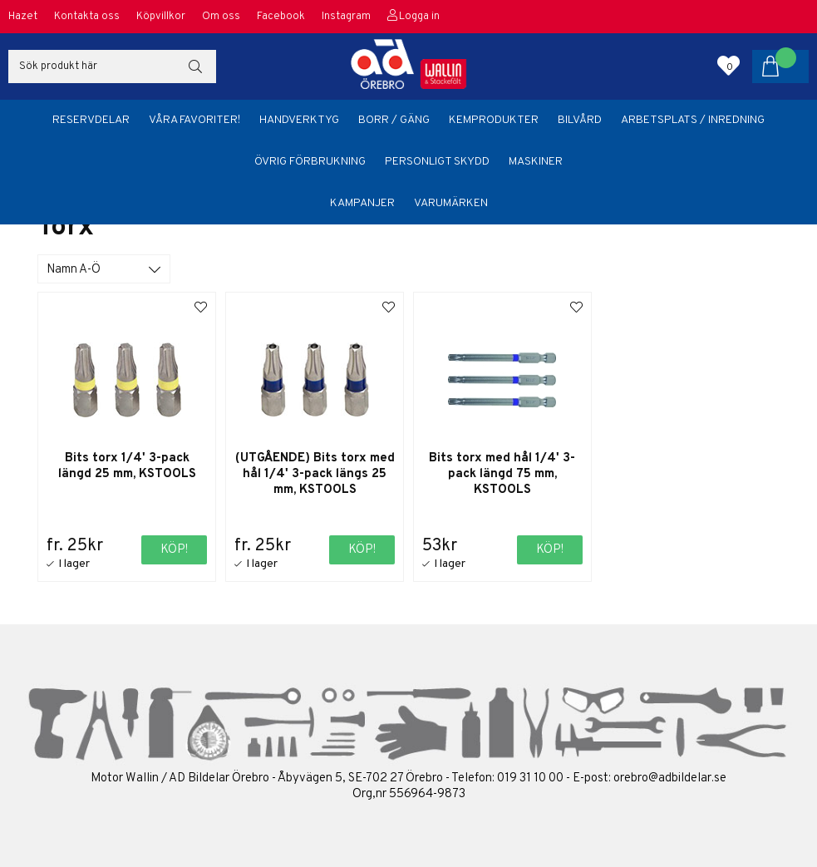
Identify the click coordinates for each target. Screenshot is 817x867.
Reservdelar (91, 120)
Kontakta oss (87, 16)
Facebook (281, 16)
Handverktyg (299, 120)
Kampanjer (362, 203)
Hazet (22, 16)
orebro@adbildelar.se (669, 778)
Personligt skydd (437, 162)
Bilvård (580, 120)
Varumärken (451, 203)
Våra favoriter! (194, 120)
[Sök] (112, 66)
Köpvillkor (160, 16)
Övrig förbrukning (310, 162)
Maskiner (536, 162)
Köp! (174, 550)
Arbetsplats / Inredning (693, 120)
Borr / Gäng (394, 120)
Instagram (346, 16)
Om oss (221, 16)
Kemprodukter (494, 120)
